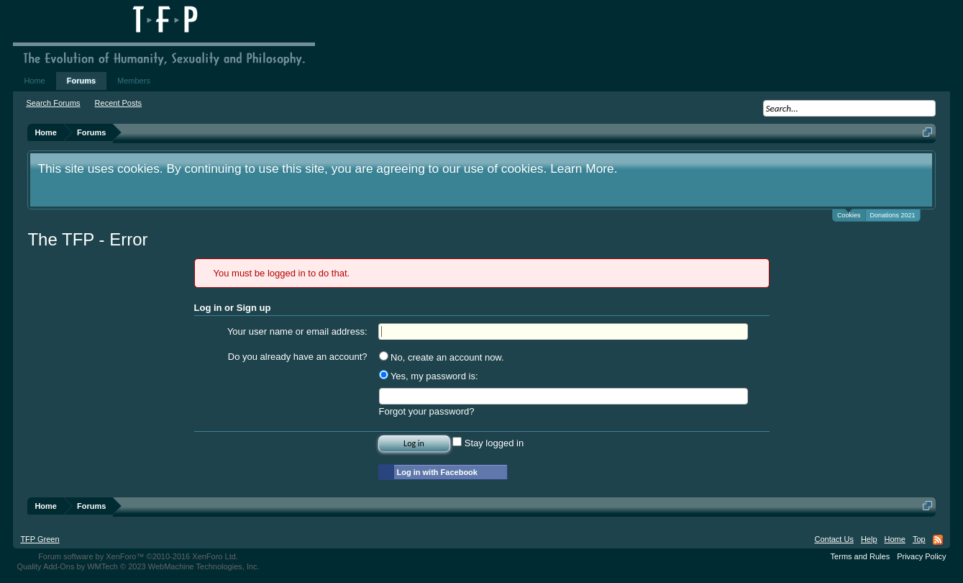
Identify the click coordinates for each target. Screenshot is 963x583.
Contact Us (833, 539)
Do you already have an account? (298, 356)
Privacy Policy (921, 556)
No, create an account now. (441, 357)
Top (919, 539)
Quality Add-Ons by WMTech (138, 566)
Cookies (849, 214)
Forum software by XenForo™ (138, 556)
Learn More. (583, 168)
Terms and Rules (860, 556)
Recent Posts (118, 103)
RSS (938, 540)
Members (133, 80)
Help (869, 539)
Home (34, 80)
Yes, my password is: (428, 376)
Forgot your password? (427, 411)
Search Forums (53, 103)
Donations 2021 (893, 215)
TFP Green (39, 539)
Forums (81, 80)
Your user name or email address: (297, 331)
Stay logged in (488, 443)
